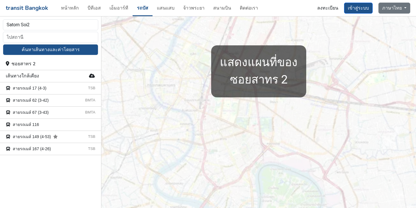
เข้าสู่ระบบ (358, 8)
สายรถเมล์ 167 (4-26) (28, 148)
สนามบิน (222, 8)
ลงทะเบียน (327, 8)
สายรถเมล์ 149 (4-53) (32, 136)
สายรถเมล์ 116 (22, 124)
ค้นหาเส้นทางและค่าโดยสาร (51, 49)
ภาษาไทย (392, 8)
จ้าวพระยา (194, 8)
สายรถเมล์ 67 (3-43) (27, 112)
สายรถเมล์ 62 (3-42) (27, 100)
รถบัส (142, 8)
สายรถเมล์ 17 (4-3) (26, 88)
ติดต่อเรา (249, 8)
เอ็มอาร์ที (118, 8)
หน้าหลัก (70, 8)
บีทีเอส (94, 8)
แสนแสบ (165, 8)
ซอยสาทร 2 (21, 64)
